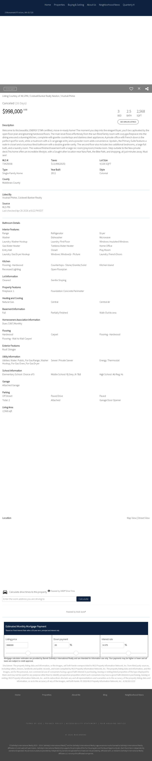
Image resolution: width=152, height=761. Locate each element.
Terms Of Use (34, 723)
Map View (131, 517)
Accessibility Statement (81, 723)
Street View (144, 517)
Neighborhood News (109, 4)
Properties (59, 4)
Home (48, 4)
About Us (91, 4)
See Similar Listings (128, 122)
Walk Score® (81, 612)
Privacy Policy (54, 723)
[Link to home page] (19, 4)
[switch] (131, 89)
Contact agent (10, 89)
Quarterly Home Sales (134, 4)
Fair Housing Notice (113, 723)
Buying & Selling (76, 4)
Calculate (83, 598)
